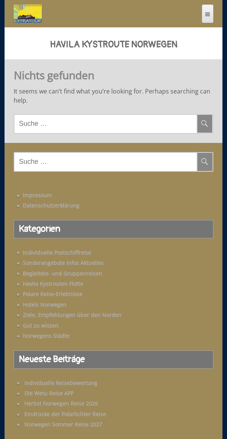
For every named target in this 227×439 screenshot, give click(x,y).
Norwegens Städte (46, 335)
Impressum (37, 195)
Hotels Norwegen (44, 304)
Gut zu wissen (40, 325)
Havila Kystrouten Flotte (53, 283)
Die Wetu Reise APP (49, 393)
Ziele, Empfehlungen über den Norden (72, 315)
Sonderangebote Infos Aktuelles (63, 262)
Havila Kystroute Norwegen (113, 44)
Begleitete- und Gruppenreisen (62, 273)
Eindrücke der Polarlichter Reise (65, 414)
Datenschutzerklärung (51, 205)
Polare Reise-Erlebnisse (52, 294)
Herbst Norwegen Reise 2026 (61, 403)
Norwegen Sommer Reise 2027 (63, 424)
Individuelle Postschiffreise (57, 252)
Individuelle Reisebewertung (60, 383)
